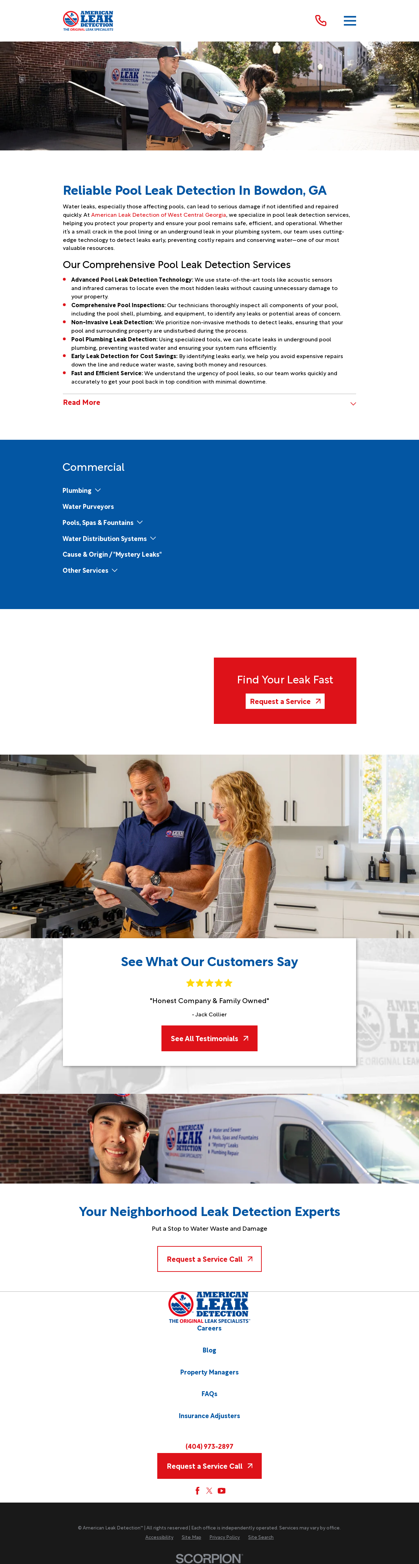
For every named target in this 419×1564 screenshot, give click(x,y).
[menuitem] (77, 490)
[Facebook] (197, 1491)
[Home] (88, 21)
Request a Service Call (209, 1258)
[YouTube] (221, 1491)
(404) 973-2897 (209, 1445)
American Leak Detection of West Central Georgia (158, 214)
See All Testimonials (209, 1038)
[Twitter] (209, 1491)
